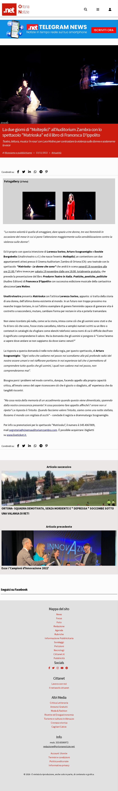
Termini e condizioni (59, 757)
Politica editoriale (59, 761)
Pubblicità (59, 658)
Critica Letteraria (59, 702)
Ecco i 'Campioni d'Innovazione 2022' (25, 568)
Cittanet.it (59, 654)
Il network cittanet (59, 687)
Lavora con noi (59, 683)
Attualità (56, 152)
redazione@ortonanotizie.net (59, 746)
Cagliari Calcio (59, 726)
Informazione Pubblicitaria (59, 638)
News (59, 614)
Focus (59, 618)
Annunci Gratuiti (59, 706)
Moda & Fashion (59, 710)
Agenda (59, 630)
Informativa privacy (59, 765)
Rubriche (59, 634)
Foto (59, 622)
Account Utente (59, 753)
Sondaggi (59, 642)
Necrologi (59, 650)
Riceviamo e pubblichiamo (18, 152)
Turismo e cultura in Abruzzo (59, 718)
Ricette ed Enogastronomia (59, 714)
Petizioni (59, 646)
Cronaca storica (59, 722)
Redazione (59, 626)
